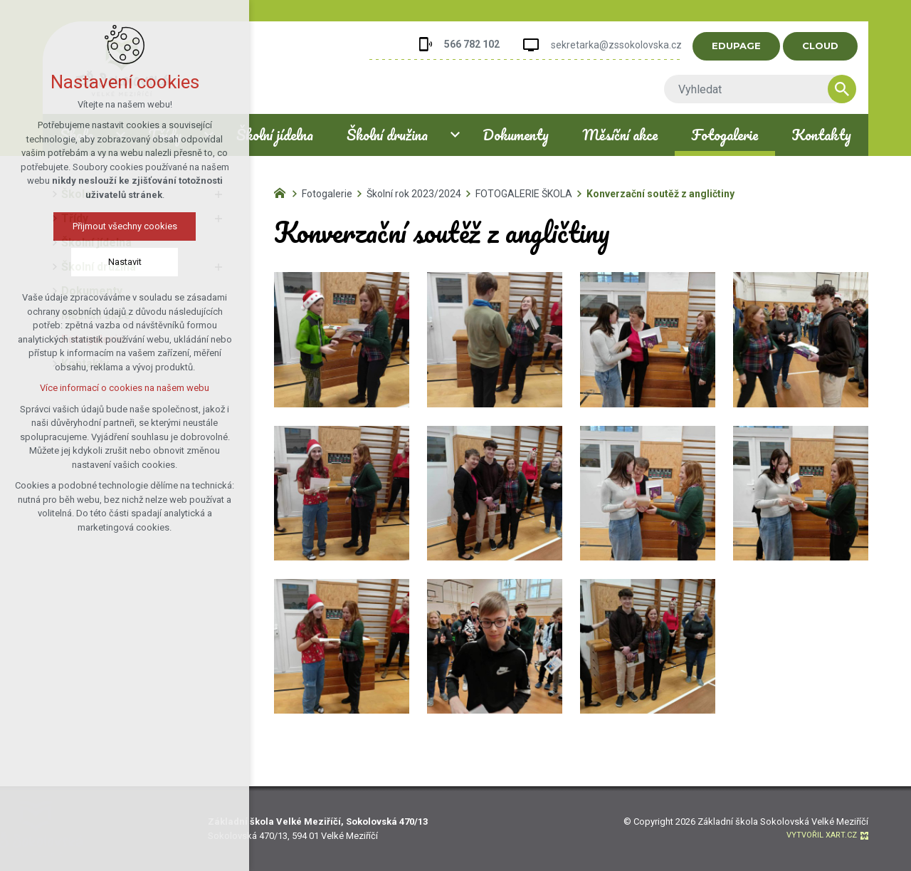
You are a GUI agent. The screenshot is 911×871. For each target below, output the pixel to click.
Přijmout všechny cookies (125, 226)
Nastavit (125, 261)
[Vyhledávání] (855, 89)
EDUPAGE (749, 45)
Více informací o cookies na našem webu (124, 387)
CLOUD (833, 45)
